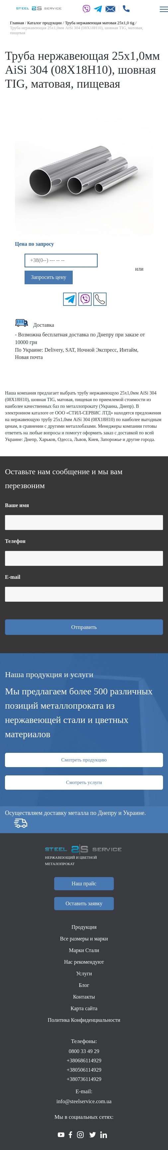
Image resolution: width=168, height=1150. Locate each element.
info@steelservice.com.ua (84, 1101)
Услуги (84, 973)
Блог (84, 985)
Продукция (84, 927)
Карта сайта (84, 1008)
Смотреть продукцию (84, 759)
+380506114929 (84, 1070)
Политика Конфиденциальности (84, 1020)
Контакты (84, 997)
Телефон (15, 541)
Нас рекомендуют (84, 962)
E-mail (12, 577)
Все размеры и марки (84, 938)
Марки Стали (84, 950)
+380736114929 (84, 1079)
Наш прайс (84, 883)
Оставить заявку (83, 903)
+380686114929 (84, 1060)
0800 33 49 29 (84, 1051)
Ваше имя (17, 505)
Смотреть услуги (84, 782)
